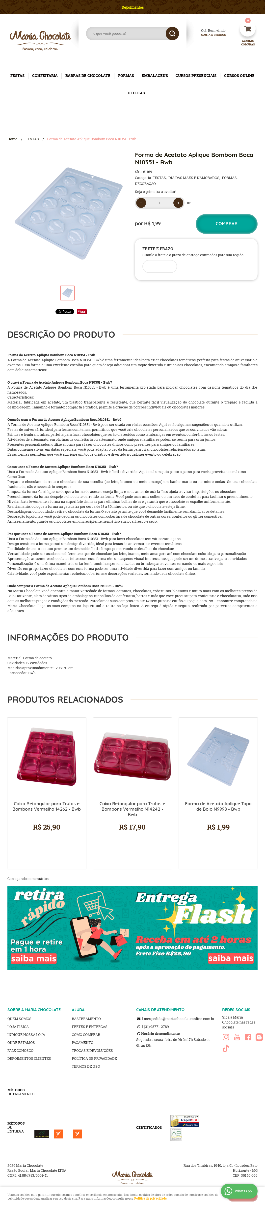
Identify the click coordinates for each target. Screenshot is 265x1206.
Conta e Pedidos (209, 35)
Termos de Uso (86, 1066)
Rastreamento (86, 1018)
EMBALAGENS (155, 75)
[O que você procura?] (172, 33)
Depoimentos (133, 7)
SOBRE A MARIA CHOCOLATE (34, 1010)
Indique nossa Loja (26, 1034)
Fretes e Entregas (89, 1026)
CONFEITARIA (45, 75)
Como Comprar (86, 1034)
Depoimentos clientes (29, 1058)
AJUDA (78, 1010)
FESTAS (17, 75)
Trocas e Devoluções (92, 1050)
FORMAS (126, 75)
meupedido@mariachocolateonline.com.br (179, 1018)
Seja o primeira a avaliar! (155, 191)
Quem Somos (19, 1018)
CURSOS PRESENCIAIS (196, 75)
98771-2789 (156, 1026)
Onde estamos (21, 1042)
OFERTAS (136, 93)
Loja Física (18, 1026)
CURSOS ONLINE (239, 75)
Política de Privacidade (94, 1058)
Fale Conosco (20, 1050)
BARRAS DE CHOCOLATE (87, 75)
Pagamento (82, 1042)
